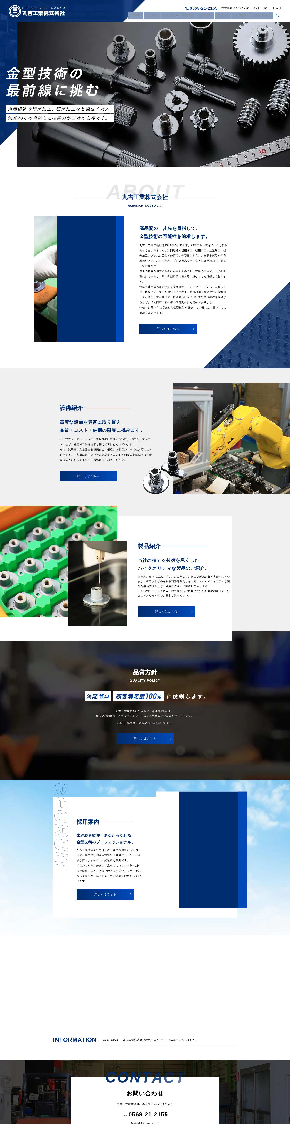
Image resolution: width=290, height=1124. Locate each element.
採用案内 (239, 16)
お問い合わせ (261, 16)
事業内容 (181, 16)
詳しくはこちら (168, 328)
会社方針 (162, 16)
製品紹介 (219, 16)
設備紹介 (200, 16)
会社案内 (143, 16)
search (277, 16)
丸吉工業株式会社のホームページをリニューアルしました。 (160, 1039)
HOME (125, 16)
